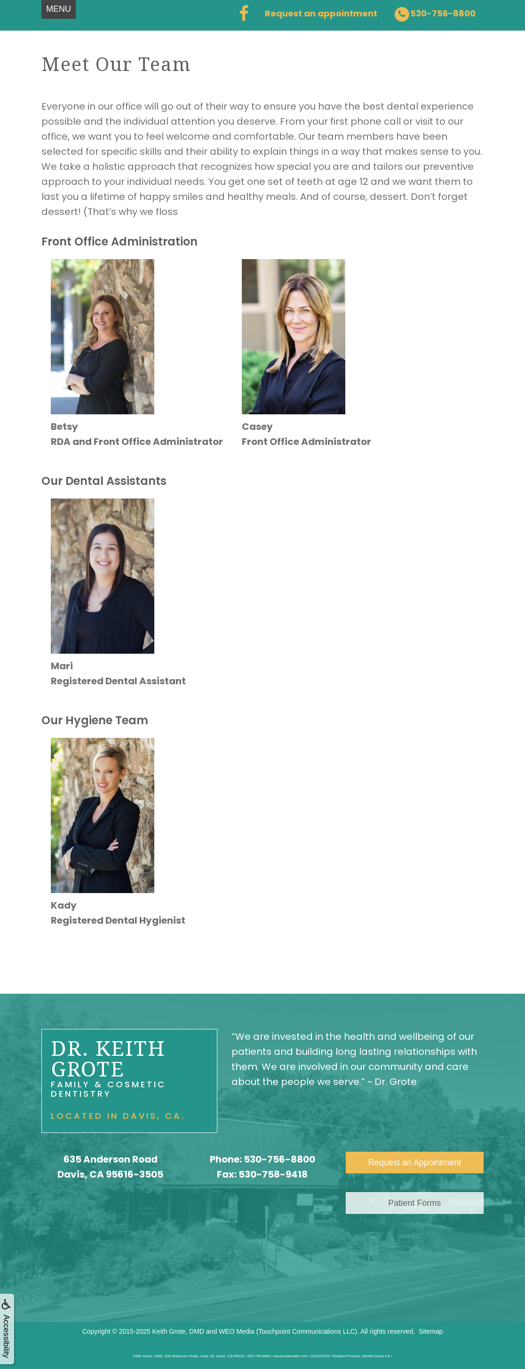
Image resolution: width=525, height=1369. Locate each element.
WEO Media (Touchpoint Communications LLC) (288, 1331)
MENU (58, 9)
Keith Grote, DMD (178, 1331)
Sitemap (431, 1331)
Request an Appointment (414, 1162)
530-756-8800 (279, 1159)
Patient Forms (414, 1203)
